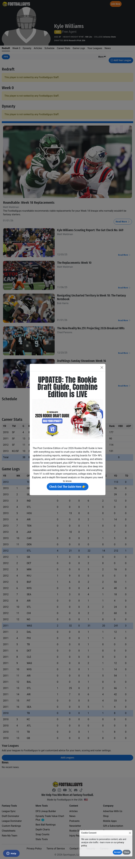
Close (126, 852)
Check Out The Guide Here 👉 (67, 486)
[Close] (129, 832)
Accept (117, 852)
